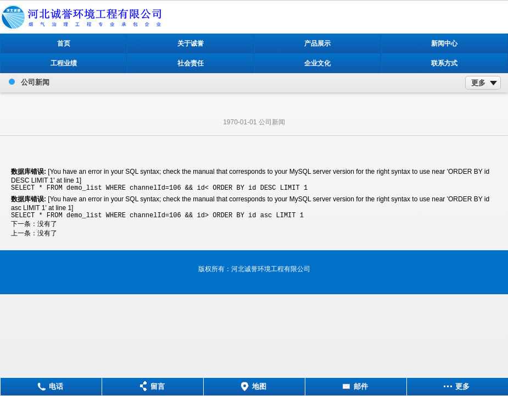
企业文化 (317, 63)
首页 (63, 43)
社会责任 (190, 63)
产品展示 (317, 43)
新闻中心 (444, 43)
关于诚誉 (190, 43)
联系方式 (444, 63)
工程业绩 (64, 63)
